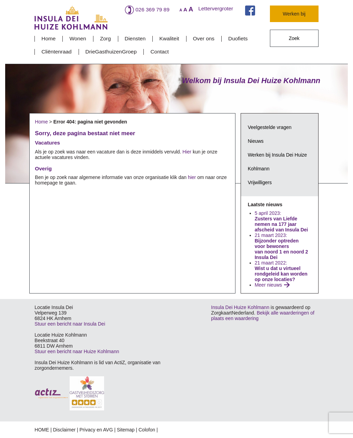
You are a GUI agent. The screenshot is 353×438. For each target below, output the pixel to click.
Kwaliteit (169, 38)
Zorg (105, 38)
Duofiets (238, 38)
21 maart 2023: (281, 246)
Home (48, 38)
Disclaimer (64, 429)
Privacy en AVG (96, 429)
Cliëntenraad (56, 51)
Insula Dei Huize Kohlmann (240, 307)
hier (192, 177)
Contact (159, 51)
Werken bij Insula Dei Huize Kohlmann (277, 161)
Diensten (135, 38)
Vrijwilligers (260, 182)
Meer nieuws (268, 285)
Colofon (147, 429)
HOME (41, 429)
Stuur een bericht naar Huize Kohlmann (76, 351)
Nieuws (256, 141)
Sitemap (125, 429)
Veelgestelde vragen (270, 127)
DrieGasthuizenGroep (111, 51)
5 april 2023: (282, 221)
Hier (186, 152)
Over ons (203, 38)
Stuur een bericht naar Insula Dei (69, 324)
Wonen (77, 38)
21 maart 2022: (281, 271)
